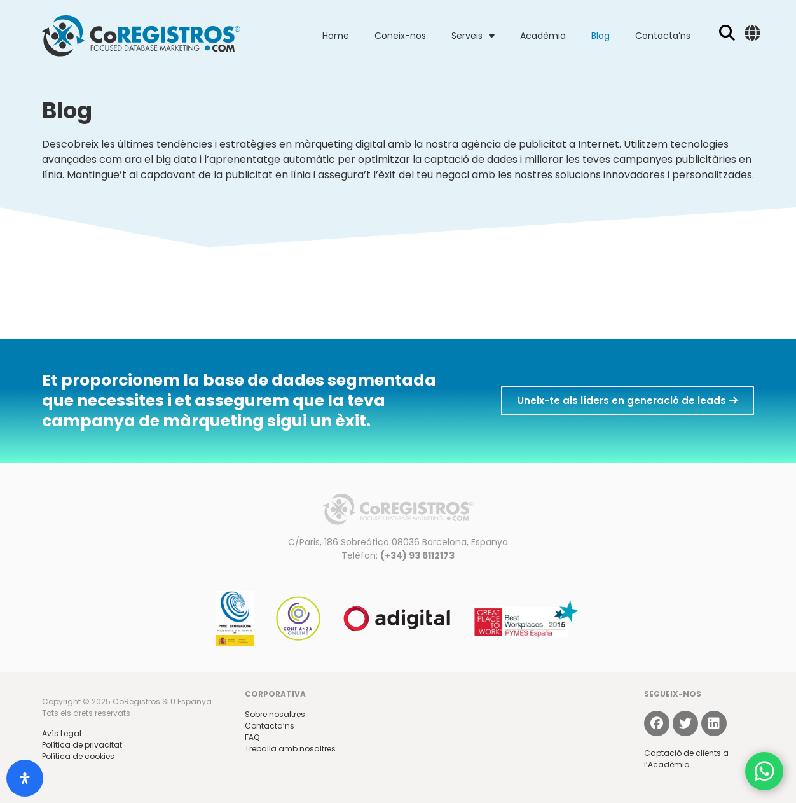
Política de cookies (78, 756)
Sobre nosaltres (275, 714)
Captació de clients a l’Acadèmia (686, 759)
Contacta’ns (662, 35)
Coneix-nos (400, 35)
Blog (600, 35)
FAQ (252, 737)
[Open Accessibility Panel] (24, 778)
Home (335, 35)
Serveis (473, 35)
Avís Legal (61, 733)
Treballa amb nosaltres (290, 748)
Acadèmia (543, 35)
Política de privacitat (82, 744)
